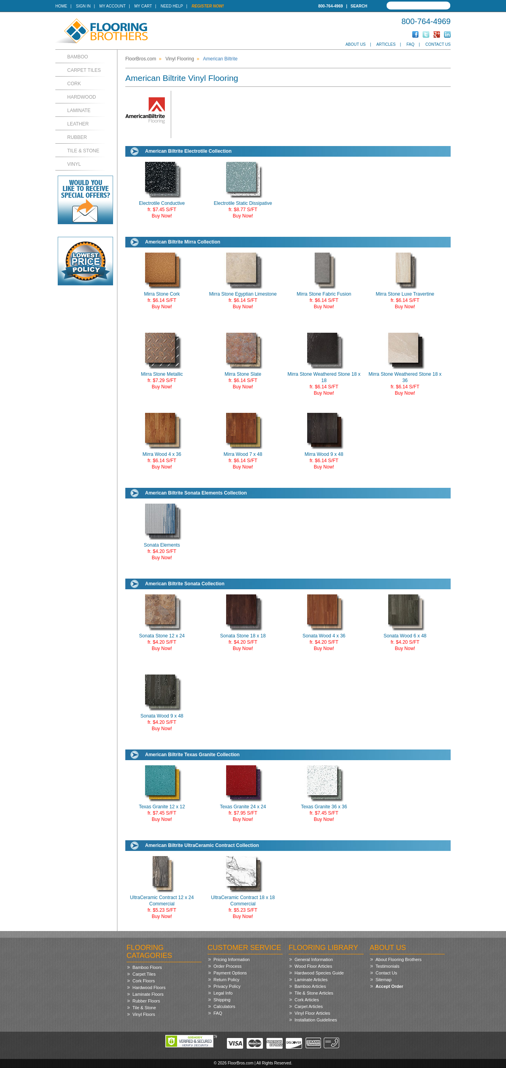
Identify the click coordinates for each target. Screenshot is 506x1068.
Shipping (221, 999)
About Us (356, 44)
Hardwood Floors (149, 987)
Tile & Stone (83, 151)
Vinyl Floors (143, 1014)
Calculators (224, 1006)
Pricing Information (231, 959)
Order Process (227, 966)
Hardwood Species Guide (319, 973)
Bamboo (77, 57)
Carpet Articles (309, 1006)
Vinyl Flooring (179, 59)
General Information (314, 959)
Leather (78, 124)
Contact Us (438, 44)
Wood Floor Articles (313, 966)
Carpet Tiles (84, 70)
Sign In (83, 6)
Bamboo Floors (147, 967)
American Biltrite (220, 59)
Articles (386, 44)
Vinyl (74, 164)
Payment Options (230, 973)
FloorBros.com (140, 59)
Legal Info (222, 993)
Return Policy (226, 979)
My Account (112, 6)
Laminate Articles (311, 979)
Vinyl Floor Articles (312, 1013)
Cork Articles (307, 999)
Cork (74, 83)
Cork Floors (143, 980)
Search (359, 6)
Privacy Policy (226, 986)
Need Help (171, 6)
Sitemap (383, 979)
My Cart (143, 6)
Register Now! (208, 6)
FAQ (410, 44)
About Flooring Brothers (398, 959)
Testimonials (388, 966)
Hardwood (81, 97)
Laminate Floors (148, 994)
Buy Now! (162, 216)
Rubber (77, 137)
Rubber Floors (146, 1001)
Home (61, 6)
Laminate (79, 110)
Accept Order (389, 986)
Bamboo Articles (310, 986)
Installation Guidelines (316, 1019)
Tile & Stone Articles (314, 993)
